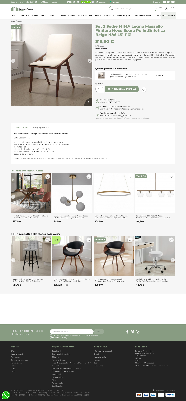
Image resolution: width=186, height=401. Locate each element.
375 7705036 (169, 2)
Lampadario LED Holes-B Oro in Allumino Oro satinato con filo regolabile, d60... (111, 217)
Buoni (96, 363)
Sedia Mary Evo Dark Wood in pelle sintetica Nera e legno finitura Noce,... (110, 280)
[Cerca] (132, 8)
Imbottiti (109, 15)
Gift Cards (161, 15)
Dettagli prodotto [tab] (40, 127)
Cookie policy (57, 386)
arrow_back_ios (13, 61)
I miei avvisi (98, 366)
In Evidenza (169, 15)
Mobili (53, 15)
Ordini (96, 354)
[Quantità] (98, 89)
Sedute (25, 15)
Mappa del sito (58, 377)
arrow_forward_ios (90, 61)
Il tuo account (101, 347)
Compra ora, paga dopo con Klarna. (66, 368)
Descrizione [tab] (22, 127)
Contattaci (56, 374)
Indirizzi (97, 360)
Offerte (13, 351)
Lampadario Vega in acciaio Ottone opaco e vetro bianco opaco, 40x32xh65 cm (71, 217)
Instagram (137, 331)
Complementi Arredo (143, 15)
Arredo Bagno (123, 15)
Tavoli (14, 15)
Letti (98, 15)
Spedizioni (56, 351)
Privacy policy (58, 383)
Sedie (13, 369)
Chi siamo (56, 357)
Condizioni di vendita (61, 354)
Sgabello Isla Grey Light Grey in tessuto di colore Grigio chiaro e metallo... (28, 280)
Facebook (127, 331)
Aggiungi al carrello (121, 89)
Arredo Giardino (85, 15)
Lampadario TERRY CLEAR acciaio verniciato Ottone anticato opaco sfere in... (153, 217)
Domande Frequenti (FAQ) (63, 371)
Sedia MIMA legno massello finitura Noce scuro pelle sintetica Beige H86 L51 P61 (129, 75)
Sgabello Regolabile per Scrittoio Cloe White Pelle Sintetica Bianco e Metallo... (152, 280)
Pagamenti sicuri (59, 360)
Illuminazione (39, 15)
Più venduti (15, 357)
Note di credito (100, 357)
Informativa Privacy (59, 338)
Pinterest (132, 331)
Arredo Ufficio (67, 15)
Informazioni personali (103, 351)
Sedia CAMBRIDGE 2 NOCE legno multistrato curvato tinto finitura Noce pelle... (72, 280)
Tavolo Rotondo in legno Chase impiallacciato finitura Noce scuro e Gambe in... (31, 217)
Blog (54, 380)
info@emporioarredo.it (158, 365)
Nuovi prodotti (17, 354)
